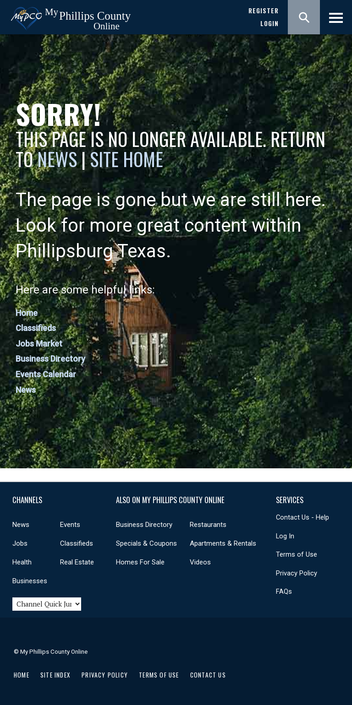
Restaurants (208, 525)
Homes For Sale (140, 562)
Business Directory (50, 358)
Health (22, 562)
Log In (285, 536)
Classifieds (36, 328)
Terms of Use (296, 554)
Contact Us (208, 674)
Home (27, 313)
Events (70, 525)
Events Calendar (46, 374)
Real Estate (77, 562)
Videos (200, 562)
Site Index (55, 674)
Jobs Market (39, 343)
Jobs (20, 543)
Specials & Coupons (146, 543)
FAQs (284, 591)
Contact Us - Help (302, 517)
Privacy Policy (296, 573)
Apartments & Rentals (223, 543)
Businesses (29, 581)
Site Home (126, 159)
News (59, 159)
